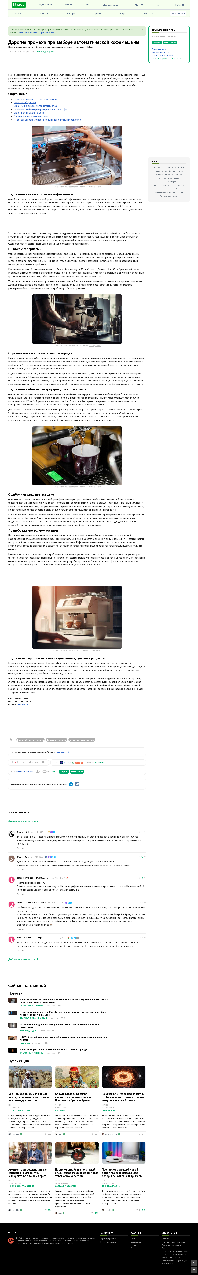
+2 (142, 857)
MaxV (66, 762)
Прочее (97, 13)
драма (164, 171)
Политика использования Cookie (175, 1251)
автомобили (179, 168)
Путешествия (45, 4)
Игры (87, 4)
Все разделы (136, 1242)
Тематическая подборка (164, 192)
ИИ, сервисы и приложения (21, 1186)
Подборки (70, 13)
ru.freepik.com (95, 186)
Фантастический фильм (169, 196)
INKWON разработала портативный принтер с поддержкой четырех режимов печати (63, 1038)
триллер (180, 192)
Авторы (122, 13)
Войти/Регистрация (108, 1242)
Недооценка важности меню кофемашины (35, 98)
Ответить (20, 848)
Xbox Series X (168, 168)
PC (154, 167)
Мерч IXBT (149, 13)
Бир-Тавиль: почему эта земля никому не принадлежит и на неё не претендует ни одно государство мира (29, 1098)
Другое (172, 171)
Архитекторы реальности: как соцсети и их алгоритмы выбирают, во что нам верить (27, 1173)
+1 (142, 878)
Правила (165, 1239)
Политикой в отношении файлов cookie (35, 32)
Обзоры (17, 13)
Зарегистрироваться (108, 1239)
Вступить (63, 771)
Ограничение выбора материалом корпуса (35, 105)
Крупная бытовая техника (30, 739)
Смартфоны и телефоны (31, 1005)
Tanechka (15, 1134)
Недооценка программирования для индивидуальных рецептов (47, 119)
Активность (135, 1248)
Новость (169, 174)
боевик (157, 171)
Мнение (159, 174)
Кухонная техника (56, 739)
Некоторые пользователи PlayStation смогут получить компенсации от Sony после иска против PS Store (63, 1013)
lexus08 (108, 1210)
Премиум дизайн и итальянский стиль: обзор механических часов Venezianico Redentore (76, 1173)
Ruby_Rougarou (111, 1134)
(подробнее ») (62, 751)
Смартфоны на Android (165, 189)
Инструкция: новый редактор (173, 1242)
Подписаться (77, 771)
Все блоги (178, 13)
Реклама (165, 1248)
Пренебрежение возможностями (31, 116)
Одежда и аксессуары (65, 1186)
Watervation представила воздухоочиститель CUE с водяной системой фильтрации (59, 1026)
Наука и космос (109, 1110)
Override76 (22, 832)
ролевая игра (179, 185)
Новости (43, 13)
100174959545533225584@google (32, 938)
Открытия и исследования (169, 178)
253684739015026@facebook (30, 903)
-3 (15, 762)
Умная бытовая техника (82, 739)
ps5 (159, 168)
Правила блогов (159, 49)
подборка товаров (169, 182)
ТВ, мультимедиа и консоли (33, 1018)
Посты (133, 1239)
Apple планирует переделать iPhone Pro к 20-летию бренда (53, 1049)
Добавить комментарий (23, 821)
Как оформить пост (161, 52)
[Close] (143, 29)
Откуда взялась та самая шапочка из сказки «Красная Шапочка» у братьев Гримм (73, 1097)
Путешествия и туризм (19, 1110)
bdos (60, 1134)
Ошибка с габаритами (25, 102)
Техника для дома (45, 51)
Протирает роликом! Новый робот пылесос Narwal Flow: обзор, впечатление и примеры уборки (122, 1174)
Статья (178, 189)
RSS (53, 771)
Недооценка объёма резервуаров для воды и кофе (40, 109)
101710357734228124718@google (32, 878)
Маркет (68, 4)
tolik (60, 1213)
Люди (133, 1245)
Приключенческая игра (163, 185)
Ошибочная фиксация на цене (29, 112)
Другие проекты (112, 4)
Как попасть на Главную (163, 55)
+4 (142, 832)
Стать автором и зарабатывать (166, 58)
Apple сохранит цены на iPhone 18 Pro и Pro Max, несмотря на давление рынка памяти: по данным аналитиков (64, 1001)
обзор (179, 174)
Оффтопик (25, 1043)
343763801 (22, 857)
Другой (180, 171)
